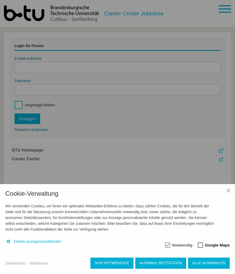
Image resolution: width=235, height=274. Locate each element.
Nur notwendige (112, 263)
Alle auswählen (209, 263)
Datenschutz (15, 263)
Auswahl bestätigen (161, 263)
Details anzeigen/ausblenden (37, 241)
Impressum (39, 263)
